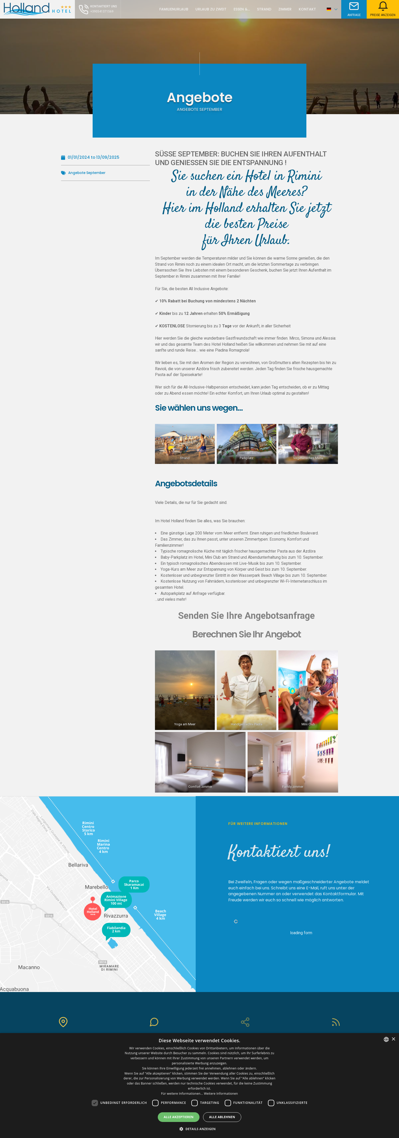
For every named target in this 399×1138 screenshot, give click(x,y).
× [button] (393, 1039)
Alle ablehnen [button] (222, 1117)
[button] (199, 1129)
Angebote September (89, 173)
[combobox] (386, 1039)
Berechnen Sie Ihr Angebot (246, 634)
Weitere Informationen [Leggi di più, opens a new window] (221, 1093)
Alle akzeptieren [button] (179, 1117)
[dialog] (199, 1085)
